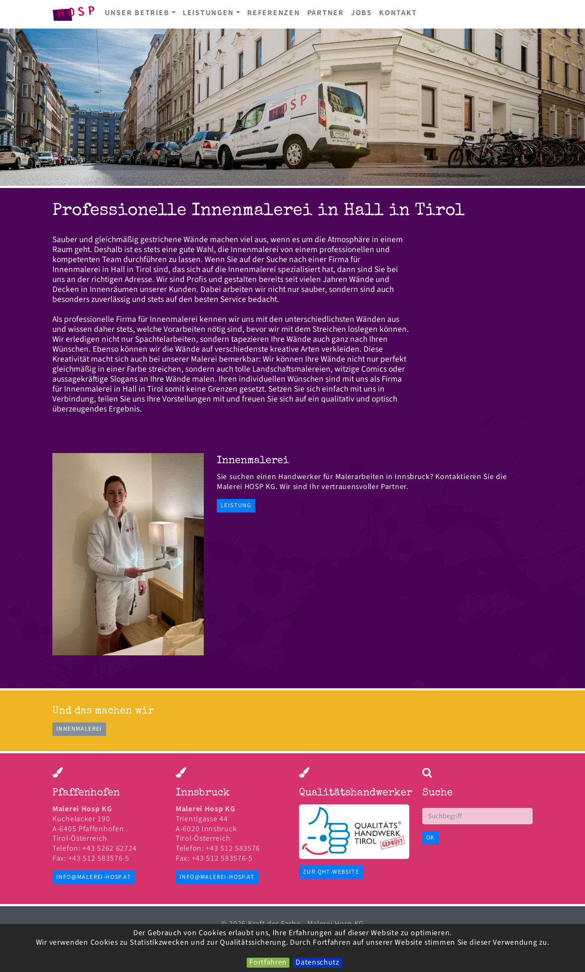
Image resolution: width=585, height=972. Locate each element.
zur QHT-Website (331, 872)
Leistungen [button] (208, 12)
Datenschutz (317, 963)
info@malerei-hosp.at (93, 877)
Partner (325, 12)
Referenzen (273, 12)
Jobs (361, 12)
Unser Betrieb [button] (137, 12)
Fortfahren (268, 963)
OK (430, 837)
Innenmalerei (79, 729)
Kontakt (398, 12)
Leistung (236, 505)
